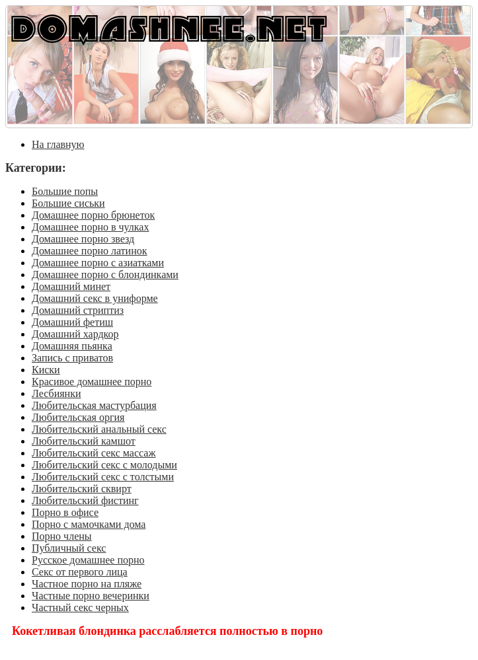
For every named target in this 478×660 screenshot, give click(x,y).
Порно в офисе (65, 512)
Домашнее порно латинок (89, 250)
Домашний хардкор (75, 334)
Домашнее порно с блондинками (105, 274)
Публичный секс (69, 548)
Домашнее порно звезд (83, 238)
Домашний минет (71, 286)
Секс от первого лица (80, 571)
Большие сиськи (68, 203)
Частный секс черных (80, 607)
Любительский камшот (84, 441)
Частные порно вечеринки (90, 595)
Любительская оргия (78, 417)
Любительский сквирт (82, 488)
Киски (46, 369)
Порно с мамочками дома (88, 524)
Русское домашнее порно (88, 560)
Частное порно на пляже (86, 583)
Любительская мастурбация (94, 405)
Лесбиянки (56, 393)
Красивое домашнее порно (91, 381)
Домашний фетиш (72, 322)
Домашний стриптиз (78, 310)
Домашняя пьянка (72, 345)
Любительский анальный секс (99, 429)
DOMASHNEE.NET (169, 27)
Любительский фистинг (85, 500)
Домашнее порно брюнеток (93, 215)
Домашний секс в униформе (95, 298)
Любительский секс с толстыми (103, 476)
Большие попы (65, 191)
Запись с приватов (72, 357)
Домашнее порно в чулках (90, 227)
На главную (58, 144)
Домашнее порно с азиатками (98, 262)
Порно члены (62, 536)
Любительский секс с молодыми (104, 464)
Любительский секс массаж (93, 452)
